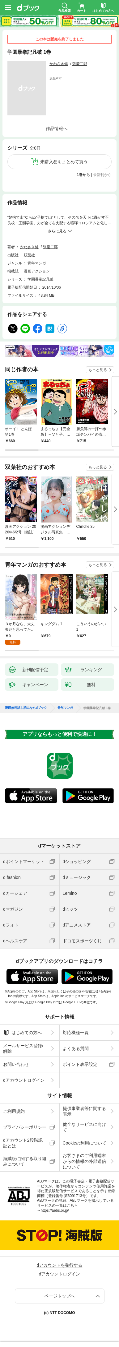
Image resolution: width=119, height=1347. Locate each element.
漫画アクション (37, 271)
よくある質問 (76, 1048)
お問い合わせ (16, 1064)
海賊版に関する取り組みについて (24, 1161)
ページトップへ (60, 1296)
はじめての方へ (22, 1032)
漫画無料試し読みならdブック (26, 707)
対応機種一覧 (76, 1032)
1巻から (83, 175)
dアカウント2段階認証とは (23, 1143)
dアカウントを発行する (60, 1265)
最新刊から (102, 175)
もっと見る (97, 370)
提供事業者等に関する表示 (84, 1111)
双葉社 (29, 255)
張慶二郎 (79, 64)
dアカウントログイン (24, 1080)
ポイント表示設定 (80, 1064)
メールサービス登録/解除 (23, 1048)
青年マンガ (37, 263)
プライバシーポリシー (24, 1127)
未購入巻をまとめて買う (64, 161)
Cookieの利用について (85, 1142)
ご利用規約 (14, 1111)
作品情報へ (56, 128)
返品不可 (55, 78)
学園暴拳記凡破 (40, 279)
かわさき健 (58, 64)
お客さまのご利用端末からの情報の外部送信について (84, 1161)
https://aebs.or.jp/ (55, 1210)
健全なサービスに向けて (84, 1127)
